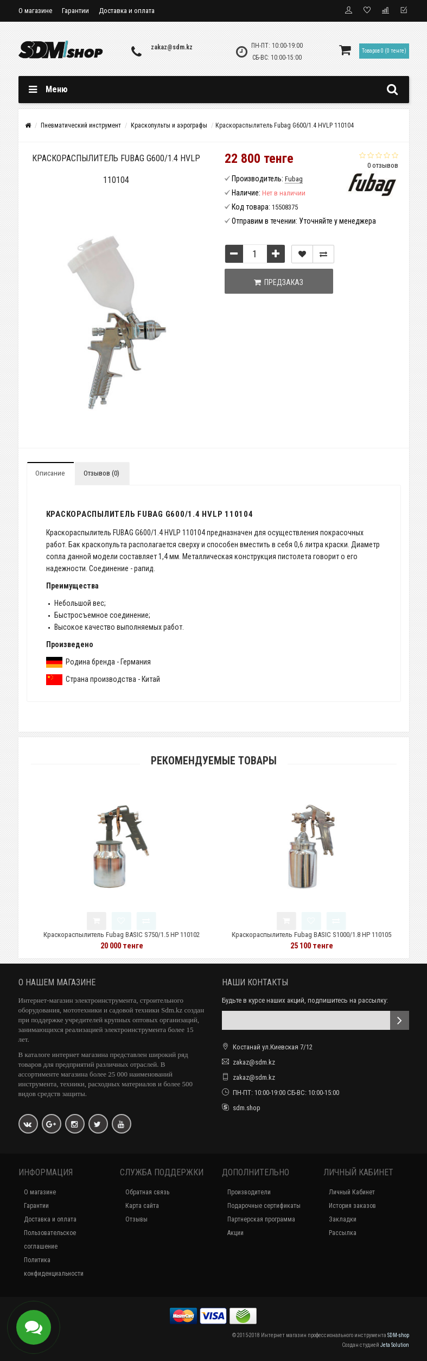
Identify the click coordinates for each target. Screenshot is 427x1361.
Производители (249, 1192)
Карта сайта (142, 1206)
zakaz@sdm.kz (172, 47)
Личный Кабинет (352, 1192)
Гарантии (75, 11)
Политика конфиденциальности (54, 1266)
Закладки (342, 1219)
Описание (50, 473)
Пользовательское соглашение (50, 1239)
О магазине (35, 11)
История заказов (352, 1206)
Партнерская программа (261, 1219)
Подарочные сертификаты (264, 1206)
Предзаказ (278, 282)
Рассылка (342, 1233)
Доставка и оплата (127, 11)
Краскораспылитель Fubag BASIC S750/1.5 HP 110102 (152, 934)
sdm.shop (246, 1108)
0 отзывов (382, 165)
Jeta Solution (394, 1345)
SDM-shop (398, 1335)
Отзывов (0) (101, 473)
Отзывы (136, 1219)
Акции (235, 1233)
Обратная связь (147, 1192)
